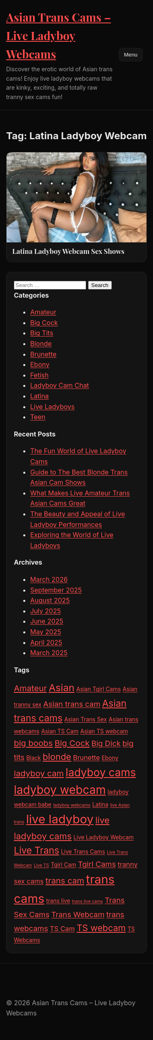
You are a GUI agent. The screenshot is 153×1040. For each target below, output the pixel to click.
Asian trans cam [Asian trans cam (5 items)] (71, 703)
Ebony (39, 364)
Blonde (41, 343)
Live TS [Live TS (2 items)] (41, 865)
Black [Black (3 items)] (34, 758)
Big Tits (41, 333)
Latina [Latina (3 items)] (100, 804)
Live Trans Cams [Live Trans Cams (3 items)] (83, 851)
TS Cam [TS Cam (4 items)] (62, 929)
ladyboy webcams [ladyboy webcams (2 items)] (71, 805)
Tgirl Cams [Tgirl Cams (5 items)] (97, 863)
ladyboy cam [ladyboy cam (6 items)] (39, 773)
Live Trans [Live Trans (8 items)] (36, 850)
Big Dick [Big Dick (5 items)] (105, 743)
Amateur (43, 312)
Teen (37, 417)
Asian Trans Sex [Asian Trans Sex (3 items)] (85, 719)
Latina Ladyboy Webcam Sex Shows (68, 250)
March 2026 (49, 579)
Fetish (39, 375)
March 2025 (48, 653)
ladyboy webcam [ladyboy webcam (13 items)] (60, 790)
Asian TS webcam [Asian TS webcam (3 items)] (104, 731)
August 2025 (50, 600)
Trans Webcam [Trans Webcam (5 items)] (77, 914)
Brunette (43, 354)
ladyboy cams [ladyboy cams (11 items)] (101, 772)
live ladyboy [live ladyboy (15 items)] (59, 819)
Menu (130, 55)
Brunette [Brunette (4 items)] (86, 757)
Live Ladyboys (52, 406)
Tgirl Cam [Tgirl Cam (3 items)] (63, 864)
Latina (39, 396)
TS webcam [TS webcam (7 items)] (101, 927)
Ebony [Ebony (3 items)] (110, 758)
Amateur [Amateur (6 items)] (30, 688)
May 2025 (45, 632)
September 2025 (56, 590)
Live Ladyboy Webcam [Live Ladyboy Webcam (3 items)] (103, 837)
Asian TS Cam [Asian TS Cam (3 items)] (59, 731)
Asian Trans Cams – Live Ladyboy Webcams (58, 35)
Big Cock (44, 323)
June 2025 (46, 621)
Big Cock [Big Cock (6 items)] (72, 743)
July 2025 (45, 611)
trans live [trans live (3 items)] (58, 901)
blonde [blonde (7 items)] (57, 756)
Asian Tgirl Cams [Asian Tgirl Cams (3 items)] (98, 689)
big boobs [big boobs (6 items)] (33, 743)
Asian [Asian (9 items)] (61, 688)
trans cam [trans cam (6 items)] (65, 880)
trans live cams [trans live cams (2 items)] (87, 901)
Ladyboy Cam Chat (59, 385)
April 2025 (46, 642)
